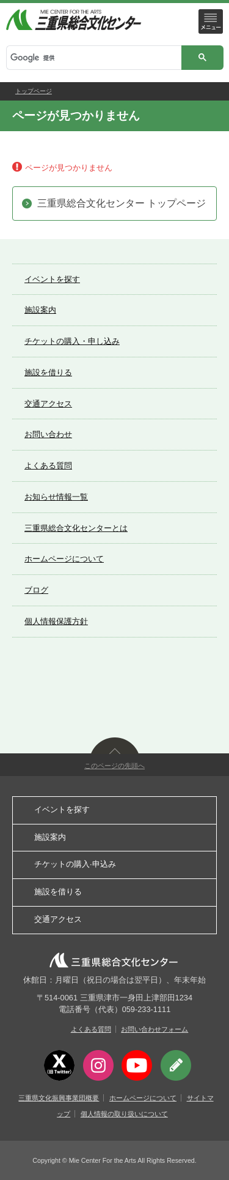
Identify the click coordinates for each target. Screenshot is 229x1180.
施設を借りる (48, 372)
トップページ (33, 91)
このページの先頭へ (114, 765)
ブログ (36, 590)
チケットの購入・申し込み (72, 341)
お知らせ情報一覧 (56, 496)
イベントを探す (52, 279)
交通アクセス (48, 403)
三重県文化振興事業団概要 (58, 1098)
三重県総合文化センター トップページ (121, 203)
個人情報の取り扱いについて (124, 1113)
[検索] (93, 57)
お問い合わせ (48, 434)
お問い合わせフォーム (154, 1029)
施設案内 (40, 309)
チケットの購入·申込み (75, 864)
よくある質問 (48, 465)
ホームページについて (64, 558)
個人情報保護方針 (56, 621)
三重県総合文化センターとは (76, 528)
